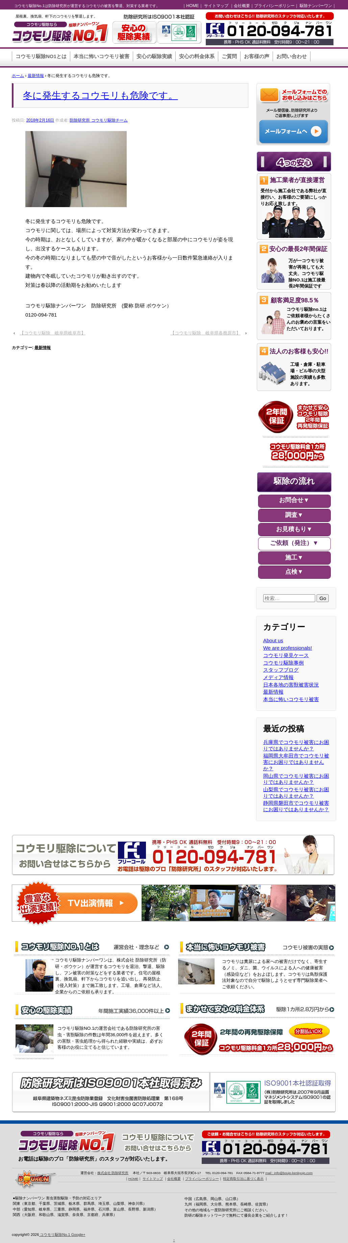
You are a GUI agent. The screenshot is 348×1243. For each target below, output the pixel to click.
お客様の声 (256, 56)
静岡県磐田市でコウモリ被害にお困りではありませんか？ (296, 806)
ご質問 (229, 56)
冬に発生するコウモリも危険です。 (100, 95)
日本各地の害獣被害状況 (291, 685)
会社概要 (242, 5)
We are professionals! (287, 648)
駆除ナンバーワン (316, 5)
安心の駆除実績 (154, 56)
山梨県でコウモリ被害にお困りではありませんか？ (296, 793)
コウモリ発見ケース (286, 655)
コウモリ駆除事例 (283, 663)
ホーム (18, 75)
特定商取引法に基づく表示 (243, 1178)
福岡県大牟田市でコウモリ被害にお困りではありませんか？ (296, 762)
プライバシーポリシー (274, 5)
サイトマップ (216, 5)
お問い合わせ (291, 56)
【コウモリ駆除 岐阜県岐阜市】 (52, 332)
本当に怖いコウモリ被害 (101, 56)
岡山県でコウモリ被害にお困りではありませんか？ (296, 779)
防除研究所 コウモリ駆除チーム (98, 120)
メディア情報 (278, 677)
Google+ (78, 1235)
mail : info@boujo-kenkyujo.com (289, 1173)
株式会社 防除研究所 (113, 1173)
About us (273, 640)
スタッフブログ (281, 670)
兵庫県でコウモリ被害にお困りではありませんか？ (296, 745)
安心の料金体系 (197, 56)
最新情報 (36, 75)
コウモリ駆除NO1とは (41, 56)
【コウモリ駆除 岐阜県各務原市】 (205, 332)
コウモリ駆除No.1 (55, 1235)
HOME (192, 5)
